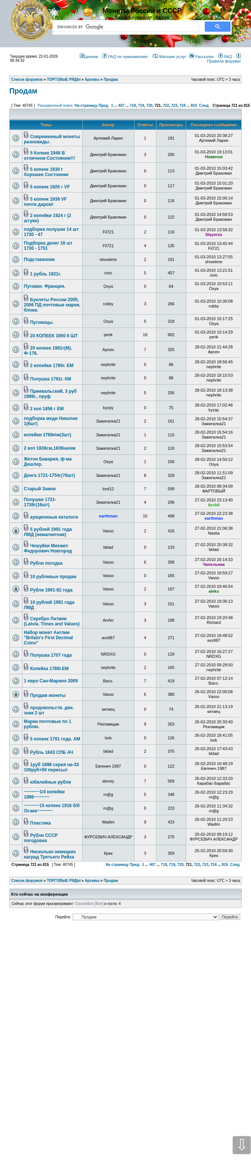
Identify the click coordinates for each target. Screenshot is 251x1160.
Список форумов (27, 881)
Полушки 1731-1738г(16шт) (40, 502)
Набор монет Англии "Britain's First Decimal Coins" (48, 638)
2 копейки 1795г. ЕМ (51, 365)
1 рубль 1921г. (45, 274)
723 (174, 105)
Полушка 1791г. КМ (50, 379)
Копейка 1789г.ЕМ (49, 668)
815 (194, 105)
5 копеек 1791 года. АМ (55, 739)
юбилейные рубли (50, 782)
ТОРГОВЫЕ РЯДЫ (64, 881)
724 (182, 105)
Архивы (92, 881)
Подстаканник (39, 259)
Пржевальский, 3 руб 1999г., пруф (50, 394)
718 (133, 105)
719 (141, 105)
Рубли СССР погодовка (41, 838)
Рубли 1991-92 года (51, 590)
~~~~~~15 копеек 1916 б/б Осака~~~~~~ (52, 808)
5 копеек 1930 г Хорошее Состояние (46, 172)
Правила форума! (224, 58)
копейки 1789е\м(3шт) (47, 434)
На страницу (86, 105)
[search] (124, 26)
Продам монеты (48, 695)
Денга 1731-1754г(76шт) (49, 475)
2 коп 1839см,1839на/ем (50, 448)
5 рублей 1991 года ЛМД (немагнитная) (48, 532)
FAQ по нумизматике (124, 56)
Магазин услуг (169, 56)
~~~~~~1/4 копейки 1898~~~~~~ (44, 794)
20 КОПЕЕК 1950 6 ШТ (54, 335)
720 (149, 105)
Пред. (104, 105)
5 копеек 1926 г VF (50, 186)
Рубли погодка (46, 563)
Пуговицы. (42, 322)
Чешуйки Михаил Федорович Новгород (48, 548)
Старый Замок (40, 488)
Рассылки (201, 56)
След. (204, 105)
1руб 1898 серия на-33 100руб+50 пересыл (51, 767)
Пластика (40, 823)
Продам (23, 91)
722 (166, 105)
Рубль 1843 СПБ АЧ (51, 752)
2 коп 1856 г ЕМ (47, 408)
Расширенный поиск (55, 105)
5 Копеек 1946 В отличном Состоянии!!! (49, 155)
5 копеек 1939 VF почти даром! (45, 202)
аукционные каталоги (54, 517)
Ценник (89, 56)
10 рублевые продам (53, 576)
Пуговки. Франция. (44, 286)
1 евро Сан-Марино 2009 (51, 680)
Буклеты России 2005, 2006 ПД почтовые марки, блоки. (52, 305)
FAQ (225, 56)
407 (121, 105)
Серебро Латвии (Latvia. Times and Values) (52, 621)
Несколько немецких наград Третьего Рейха (50, 854)
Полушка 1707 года (51, 655)
